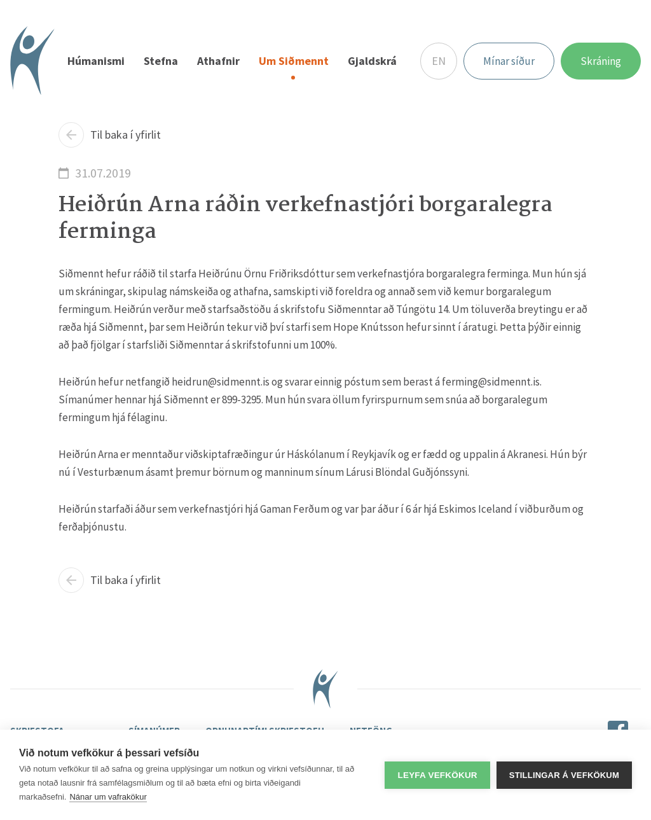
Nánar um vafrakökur (107, 797)
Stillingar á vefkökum (564, 775)
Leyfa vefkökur (437, 775)
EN (439, 60)
